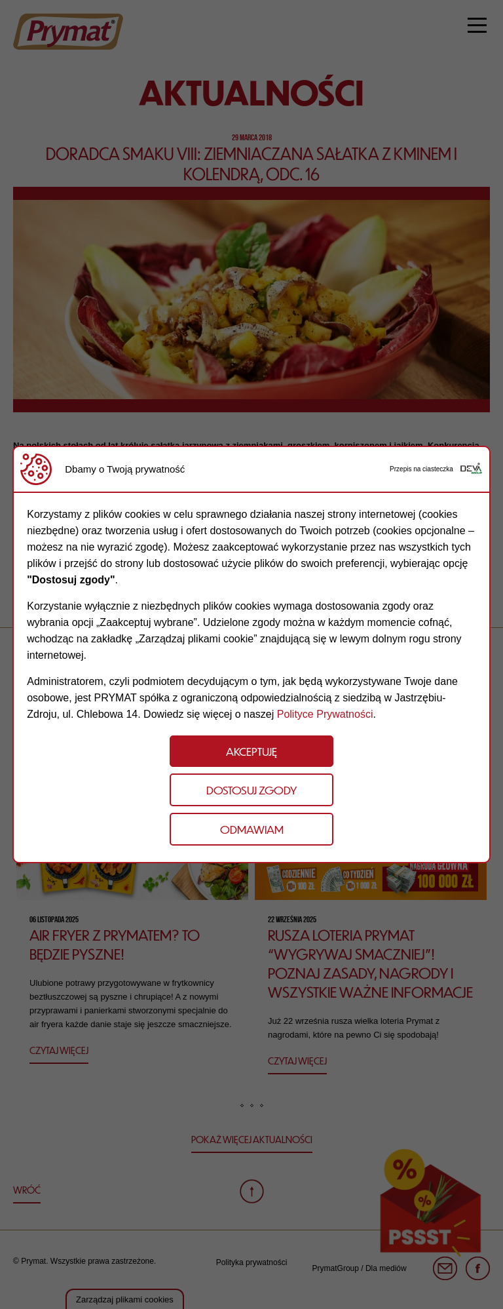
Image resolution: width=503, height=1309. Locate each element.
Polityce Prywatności (325, 714)
